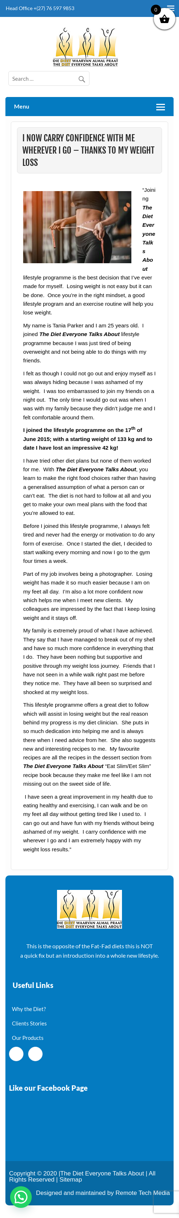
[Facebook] (16, 1054)
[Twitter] (35, 1054)
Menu (21, 106)
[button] (21, 1197)
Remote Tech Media (142, 1193)
